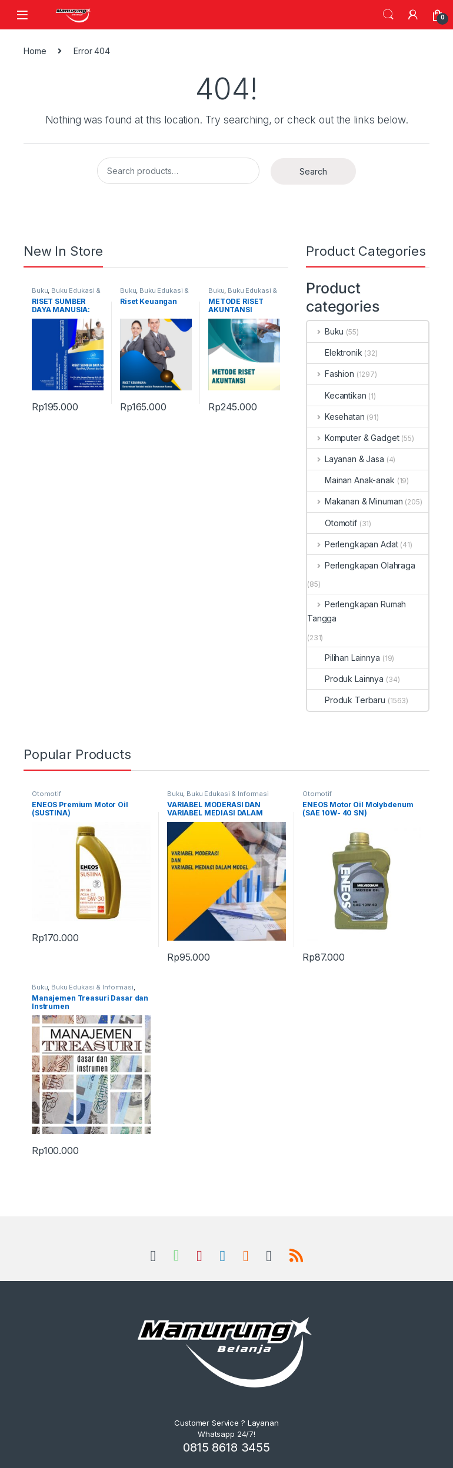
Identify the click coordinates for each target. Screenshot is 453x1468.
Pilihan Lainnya (343, 658)
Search (388, 14)
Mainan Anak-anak (351, 480)
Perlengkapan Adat (352, 544)
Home (35, 51)
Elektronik (334, 352)
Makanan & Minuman (354, 501)
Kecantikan (337, 395)
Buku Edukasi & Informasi (66, 294)
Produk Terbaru (346, 700)
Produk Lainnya (345, 679)
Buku (40, 290)
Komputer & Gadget (353, 438)
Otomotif (332, 523)
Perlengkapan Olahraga (361, 565)
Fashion (330, 374)
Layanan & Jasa (345, 459)
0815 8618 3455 (226, 1447)
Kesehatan (336, 417)
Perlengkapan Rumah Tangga (356, 611)
